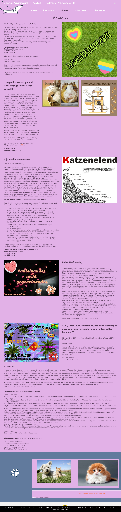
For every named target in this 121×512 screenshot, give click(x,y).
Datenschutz (83, 494)
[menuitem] (34, 10)
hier (22, 145)
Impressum (93, 494)
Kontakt (101, 494)
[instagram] (115, 3)
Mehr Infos (64, 509)
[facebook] (112, 3)
